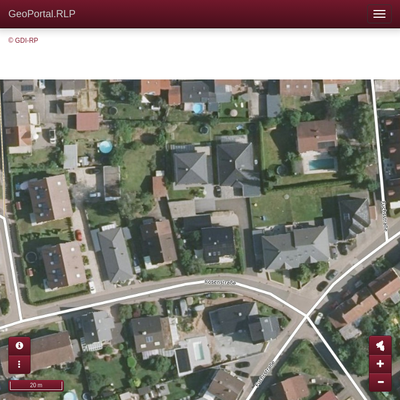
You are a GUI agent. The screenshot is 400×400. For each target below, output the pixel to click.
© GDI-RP (23, 40)
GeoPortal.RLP (42, 13)
